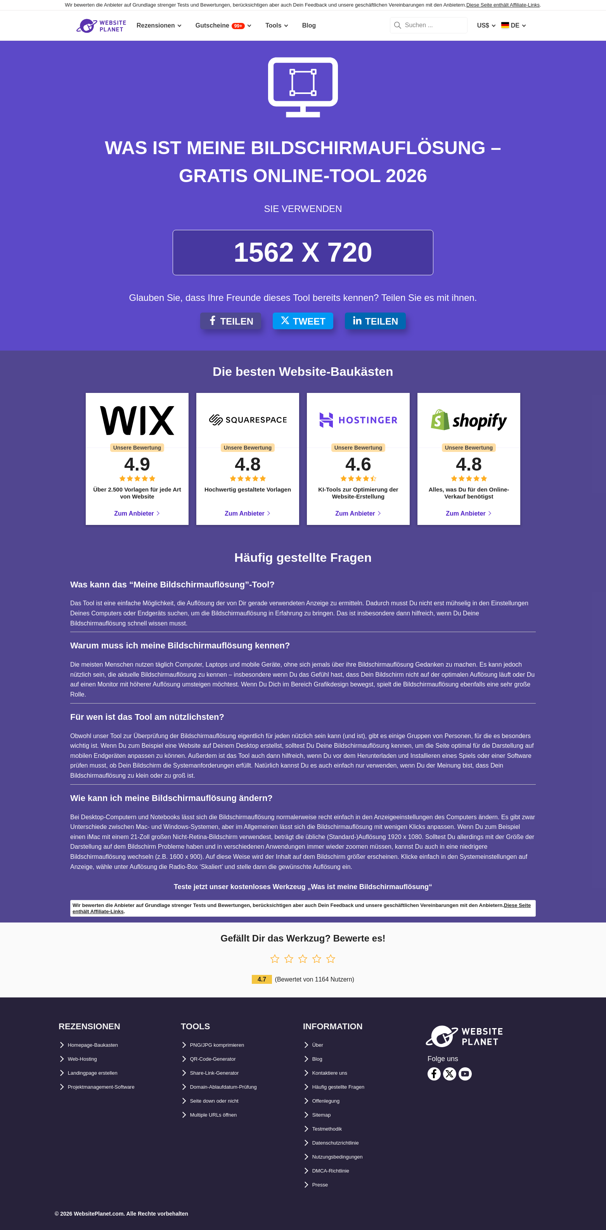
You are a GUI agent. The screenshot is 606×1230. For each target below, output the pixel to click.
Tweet (303, 321)
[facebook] (434, 1074)
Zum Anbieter (134, 513)
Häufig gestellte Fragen (346, 1087)
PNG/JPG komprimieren (225, 1045)
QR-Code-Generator (219, 1059)
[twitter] (449, 1074)
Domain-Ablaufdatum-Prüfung (234, 1087)
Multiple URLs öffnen (221, 1115)
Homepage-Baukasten (100, 1045)
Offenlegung (330, 1101)
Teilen (230, 321)
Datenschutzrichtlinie (343, 1143)
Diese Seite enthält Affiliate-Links (503, 5)
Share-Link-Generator (222, 1073)
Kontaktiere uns (335, 1073)
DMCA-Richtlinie (336, 1170)
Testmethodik (332, 1129)
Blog (319, 1059)
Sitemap (324, 1115)
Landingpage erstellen (101, 1073)
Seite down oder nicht (222, 1101)
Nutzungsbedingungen (345, 1157)
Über (319, 1045)
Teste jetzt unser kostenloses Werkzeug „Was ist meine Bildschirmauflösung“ (303, 887)
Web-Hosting (87, 1059)
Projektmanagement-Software (112, 1087)
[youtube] (465, 1074)
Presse (322, 1184)
